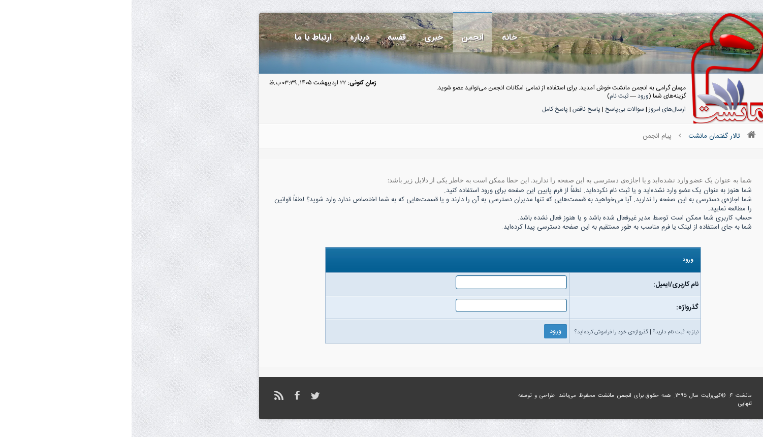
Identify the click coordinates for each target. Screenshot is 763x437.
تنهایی (613, 404)
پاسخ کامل (423, 109)
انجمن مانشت (483, 395)
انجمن (341, 37)
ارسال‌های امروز (535, 109)
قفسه (265, 37)
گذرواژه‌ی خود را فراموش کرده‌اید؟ (480, 332)
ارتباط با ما (181, 37)
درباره (228, 37)
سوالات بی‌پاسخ (493, 109)
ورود (511, 96)
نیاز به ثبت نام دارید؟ (544, 332)
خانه (378, 37)
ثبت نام (487, 96)
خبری (302, 37)
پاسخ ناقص (455, 109)
